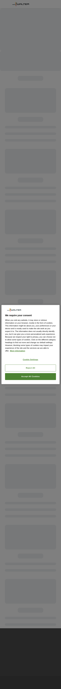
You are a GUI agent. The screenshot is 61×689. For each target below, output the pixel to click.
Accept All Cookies (30, 376)
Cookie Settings (30, 360)
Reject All (30, 368)
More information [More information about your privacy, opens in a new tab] (17, 351)
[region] (30, 344)
